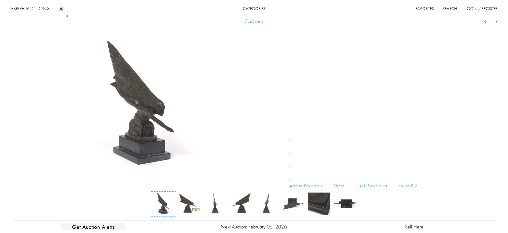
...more (412, 65)
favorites (425, 8)
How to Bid (407, 186)
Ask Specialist (373, 186)
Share (339, 186)
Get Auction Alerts (93, 226)
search (450, 8)
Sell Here (414, 226)
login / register (482, 8)
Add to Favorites (305, 186)
